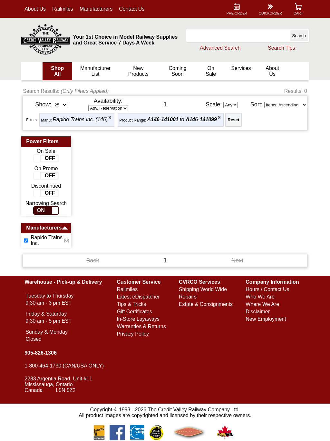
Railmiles (62, 9)
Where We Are (262, 304)
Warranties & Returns (141, 326)
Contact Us (131, 9)
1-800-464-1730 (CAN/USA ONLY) (64, 365)
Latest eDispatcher (138, 296)
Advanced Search (220, 48)
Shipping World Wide (203, 289)
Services (241, 68)
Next (237, 260)
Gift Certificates (134, 311)
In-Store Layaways (138, 319)
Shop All (57, 71)
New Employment (266, 319)
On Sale (211, 71)
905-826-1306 (40, 353)
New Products (138, 71)
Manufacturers (96, 9)
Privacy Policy (133, 334)
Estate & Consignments (206, 304)
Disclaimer (258, 311)
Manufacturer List (95, 71)
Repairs (188, 296)
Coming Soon (177, 71)
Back (92, 260)
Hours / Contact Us (267, 289)
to (182, 119)
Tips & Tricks (131, 304)
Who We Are (260, 296)
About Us (35, 9)
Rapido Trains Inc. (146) (80, 119)
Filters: (32, 120)
